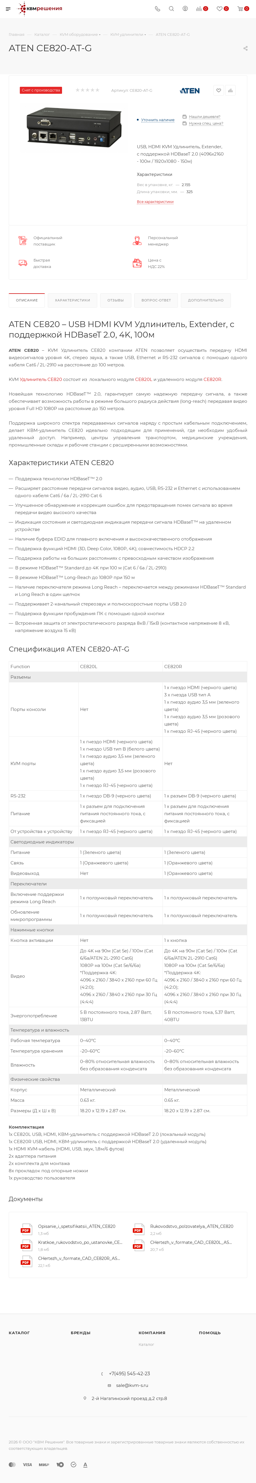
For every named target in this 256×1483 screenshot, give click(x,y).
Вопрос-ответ (156, 300)
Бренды (81, 1332)
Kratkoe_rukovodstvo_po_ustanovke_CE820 (80, 1242)
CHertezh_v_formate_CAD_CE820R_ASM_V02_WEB (80, 1258)
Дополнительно (205, 300)
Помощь (210, 1332)
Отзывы (115, 300)
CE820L (143, 379)
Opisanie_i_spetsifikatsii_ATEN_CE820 (76, 1226)
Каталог (19, 1332)
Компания (152, 1332)
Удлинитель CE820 (41, 379)
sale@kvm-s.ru (132, 1385)
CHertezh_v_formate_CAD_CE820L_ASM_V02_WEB (193, 1242)
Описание (27, 300)
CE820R (212, 379)
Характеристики (72, 300)
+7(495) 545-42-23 (129, 1373)
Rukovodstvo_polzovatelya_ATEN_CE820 (191, 1226)
